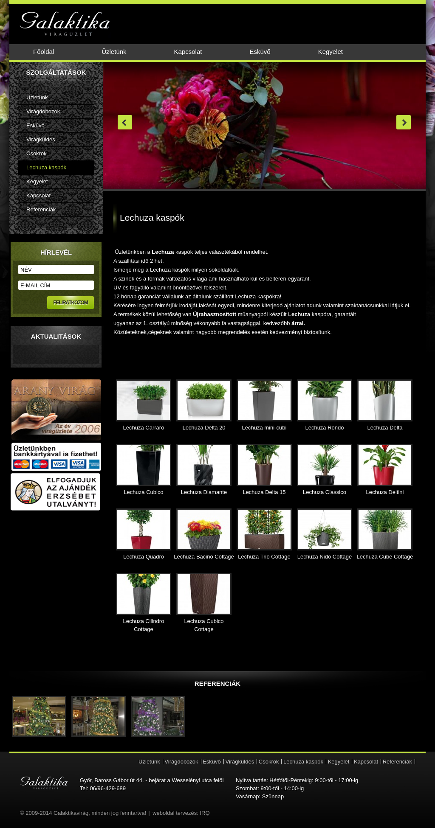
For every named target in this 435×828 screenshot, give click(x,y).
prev (125, 122)
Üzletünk (114, 51)
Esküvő (259, 51)
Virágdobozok (43, 111)
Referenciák (41, 209)
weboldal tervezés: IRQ (181, 813)
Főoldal (43, 51)
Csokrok (36, 153)
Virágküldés (40, 139)
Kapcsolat (188, 51)
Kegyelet (330, 51)
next (403, 122)
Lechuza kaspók (46, 167)
